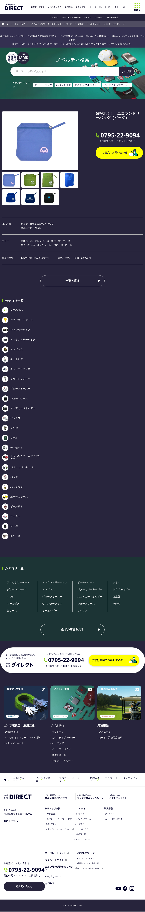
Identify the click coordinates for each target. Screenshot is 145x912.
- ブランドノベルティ (61, 760)
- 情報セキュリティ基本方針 (88, 863)
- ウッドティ (57, 731)
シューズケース (86, 603)
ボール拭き (13, 603)
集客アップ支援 (52, 808)
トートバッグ (44, 85)
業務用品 (103, 725)
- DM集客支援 (11, 731)
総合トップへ (11, 821)
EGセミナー (51, 876)
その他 (116, 603)
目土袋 (116, 596)
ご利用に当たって (86, 853)
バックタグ (64, 85)
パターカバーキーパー (89, 589)
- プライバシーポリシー (86, 858)
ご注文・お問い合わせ (120, 152)
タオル (116, 582)
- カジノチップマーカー (62, 737)
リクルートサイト (54, 860)
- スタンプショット (14, 743)
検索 (127, 71)
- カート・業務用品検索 (109, 737)
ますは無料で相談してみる (114, 660)
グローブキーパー (52, 596)
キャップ (87, 17)
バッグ (11, 596)
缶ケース (12, 610)
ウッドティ (54, 17)
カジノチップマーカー (71, 17)
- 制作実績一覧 (58, 755)
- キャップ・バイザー (61, 749)
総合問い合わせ (24, 887)
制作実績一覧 (112, 17)
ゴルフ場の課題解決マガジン (59, 868)
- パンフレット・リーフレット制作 (22, 737)
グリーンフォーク (17, 589)
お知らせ (49, 883)
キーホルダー (49, 610)
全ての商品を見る (72, 629)
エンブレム (48, 589)
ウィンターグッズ (52, 603)
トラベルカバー (121, 589)
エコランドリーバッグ (54, 582)
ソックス (82, 610)
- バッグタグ (57, 743)
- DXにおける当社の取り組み (88, 868)
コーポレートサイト (55, 853)
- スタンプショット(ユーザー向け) (58, 829)
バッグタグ (99, 17)
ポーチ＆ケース (86, 582)
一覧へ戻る (72, 280)
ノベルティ (57, 725)
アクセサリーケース (18, 582)
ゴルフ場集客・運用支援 (19, 725)
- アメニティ (103, 731)
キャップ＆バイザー (88, 85)
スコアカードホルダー (89, 596)
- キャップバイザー (82, 829)
